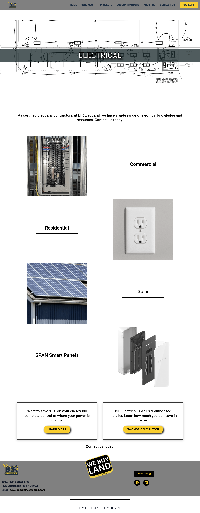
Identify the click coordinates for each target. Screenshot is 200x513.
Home (73, 4)
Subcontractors (128, 4)
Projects (106, 4)
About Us (149, 4)
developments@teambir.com (27, 489)
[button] (88, 5)
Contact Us (167, 4)
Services (88, 4)
